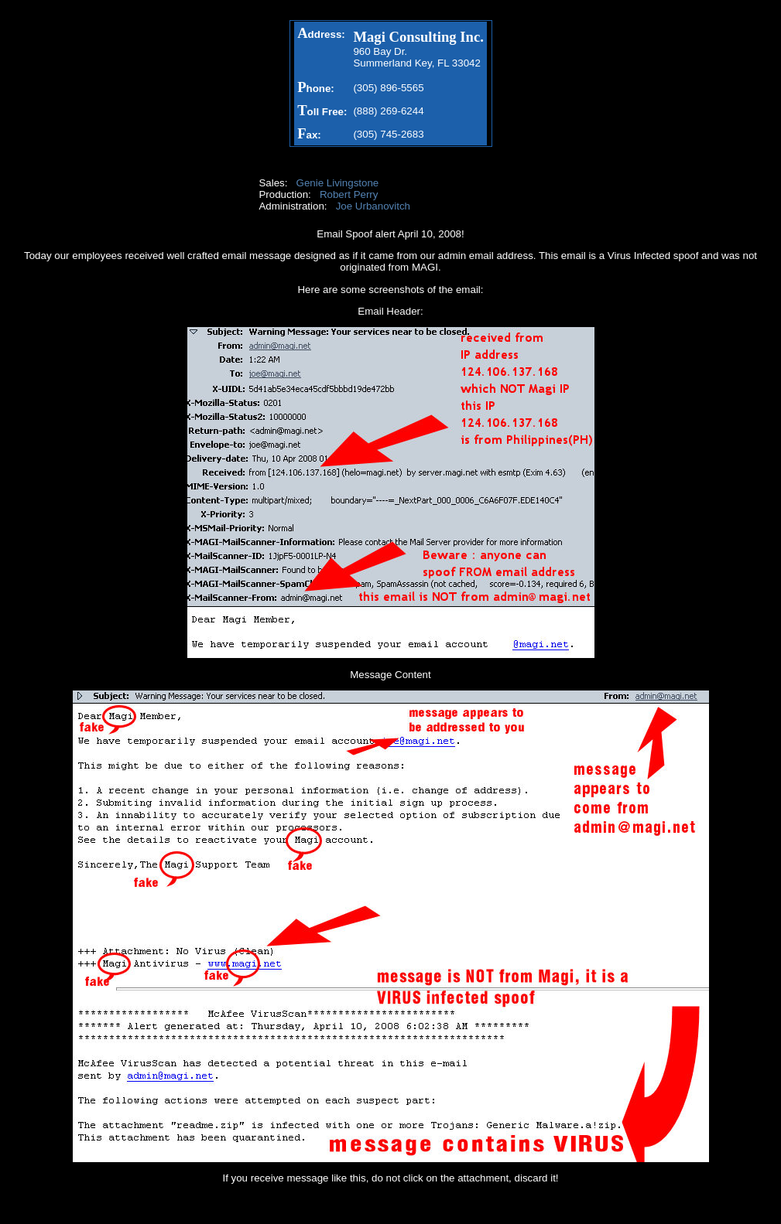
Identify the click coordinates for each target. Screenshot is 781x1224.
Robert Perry (349, 194)
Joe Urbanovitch (373, 206)
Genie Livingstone (337, 183)
